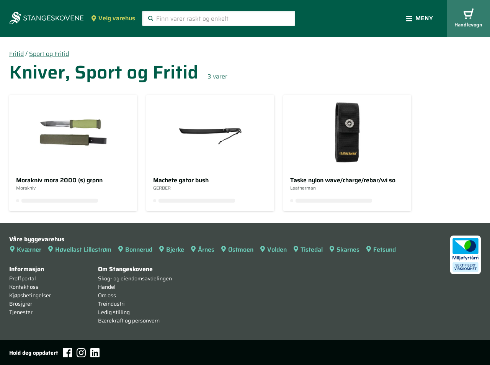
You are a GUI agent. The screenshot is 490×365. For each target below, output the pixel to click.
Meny (419, 18)
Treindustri (111, 304)
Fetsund (381, 249)
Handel (107, 287)
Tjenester (21, 312)
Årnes (202, 249)
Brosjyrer (20, 304)
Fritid (16, 54)
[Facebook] (67, 352)
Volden (273, 249)
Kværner (25, 249)
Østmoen (236, 249)
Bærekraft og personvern (129, 320)
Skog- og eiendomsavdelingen (135, 278)
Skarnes (344, 249)
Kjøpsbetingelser (30, 295)
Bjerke (171, 249)
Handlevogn (468, 18)
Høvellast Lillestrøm (79, 249)
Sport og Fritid (49, 54)
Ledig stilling (114, 312)
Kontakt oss (23, 287)
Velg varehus (113, 18)
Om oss (107, 295)
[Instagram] (81, 352)
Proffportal (22, 278)
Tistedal (308, 249)
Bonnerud (135, 249)
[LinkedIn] (95, 352)
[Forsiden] (46, 19)
